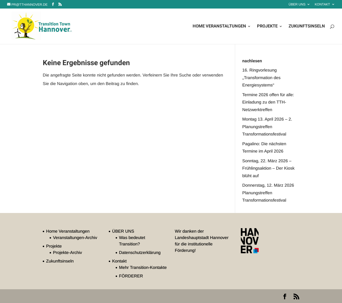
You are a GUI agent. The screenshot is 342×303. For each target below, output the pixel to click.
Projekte (267, 27)
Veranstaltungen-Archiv (75, 237)
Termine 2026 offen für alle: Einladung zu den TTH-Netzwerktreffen (268, 102)
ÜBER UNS (297, 4)
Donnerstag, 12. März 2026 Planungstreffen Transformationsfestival (268, 193)
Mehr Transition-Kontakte (143, 267)
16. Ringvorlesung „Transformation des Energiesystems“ (261, 77)
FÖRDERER (131, 276)
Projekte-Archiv (67, 252)
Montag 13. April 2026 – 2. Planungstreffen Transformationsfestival (267, 126)
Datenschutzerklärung (140, 252)
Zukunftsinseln (307, 27)
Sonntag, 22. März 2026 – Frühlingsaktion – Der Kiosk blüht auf (268, 168)
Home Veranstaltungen (219, 27)
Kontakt (322, 4)
